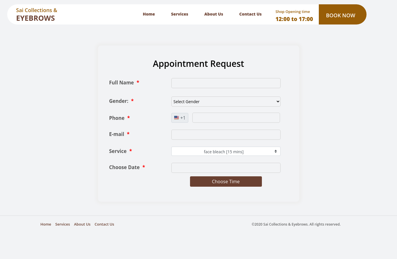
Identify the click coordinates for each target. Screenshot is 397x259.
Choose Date (127, 167)
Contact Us (250, 14)
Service (120, 151)
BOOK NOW (340, 15)
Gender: (121, 101)
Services (179, 14)
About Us (213, 14)
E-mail (119, 134)
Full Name (124, 82)
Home (149, 14)
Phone (119, 118)
